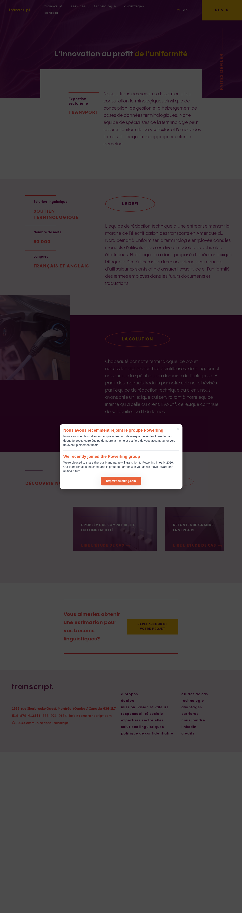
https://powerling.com (121, 481)
